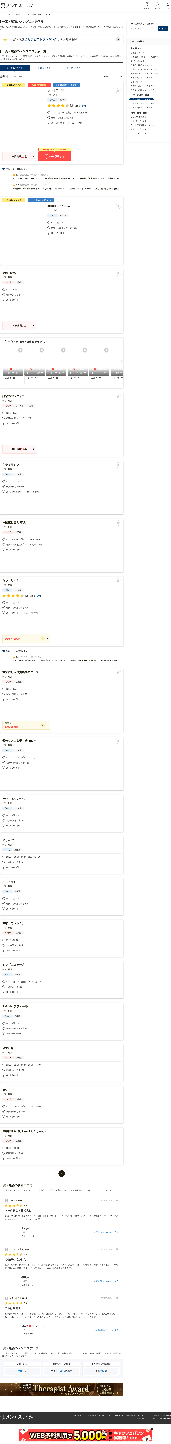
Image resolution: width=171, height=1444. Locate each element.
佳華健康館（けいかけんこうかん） (24, 1131)
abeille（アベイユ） (60, 205)
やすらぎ (8, 1048)
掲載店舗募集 (130, 1415)
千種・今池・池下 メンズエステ (144, 73)
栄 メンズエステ (138, 61)
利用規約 (101, 1415)
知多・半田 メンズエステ (141, 108)
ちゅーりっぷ (10, 580)
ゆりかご (8, 840)
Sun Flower (9, 272)
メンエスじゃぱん (6, 14)
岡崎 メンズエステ (139, 117)
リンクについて (143, 1415)
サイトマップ (79, 1415)
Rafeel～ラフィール (15, 1006)
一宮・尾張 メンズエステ (141, 99)
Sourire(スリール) (13, 798)
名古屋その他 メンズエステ (142, 90)
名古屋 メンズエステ (139, 53)
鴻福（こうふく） (13, 923)
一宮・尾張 (52, 95)
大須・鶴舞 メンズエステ (141, 78)
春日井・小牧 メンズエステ (142, 103)
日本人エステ (44, 68)
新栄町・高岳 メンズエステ (142, 65)
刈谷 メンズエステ (139, 133)
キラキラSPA (10, 464)
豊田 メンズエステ (139, 129)
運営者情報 (155, 1415)
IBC (4, 1089)
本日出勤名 (19, 156)
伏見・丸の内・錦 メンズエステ (144, 69)
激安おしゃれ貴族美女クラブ (20, 672)
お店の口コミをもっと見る (106, 1232)
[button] (2, 361)
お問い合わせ (166, 1415)
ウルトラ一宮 (55, 90)
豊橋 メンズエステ (139, 121)
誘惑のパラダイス (13, 396)
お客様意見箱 (91, 1415)
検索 (164, 29)
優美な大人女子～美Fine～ (19, 740)
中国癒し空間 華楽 (14, 522)
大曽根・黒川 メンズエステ (142, 86)
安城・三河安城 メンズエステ (143, 125)
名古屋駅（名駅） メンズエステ (144, 57)
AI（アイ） (9, 881)
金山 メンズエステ (139, 82)
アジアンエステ (73, 68)
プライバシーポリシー (115, 1415)
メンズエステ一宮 (13, 964)
